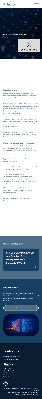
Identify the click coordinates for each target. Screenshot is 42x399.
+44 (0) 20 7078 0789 (10, 359)
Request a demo (21, 308)
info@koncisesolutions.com (12, 356)
